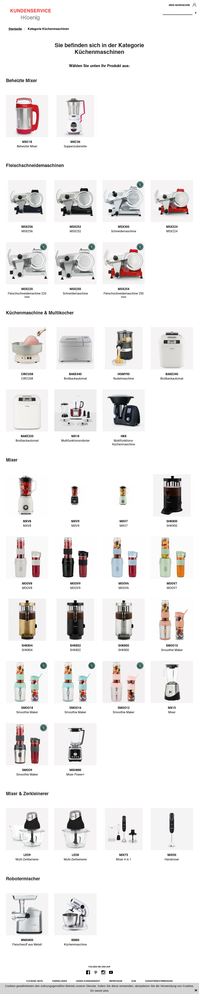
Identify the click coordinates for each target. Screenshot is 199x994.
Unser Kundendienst (88, 981)
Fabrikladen (59, 981)
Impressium (115, 981)
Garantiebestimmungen (159, 981)
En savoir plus (99, 990)
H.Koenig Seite (34, 981)
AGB (133, 981)
